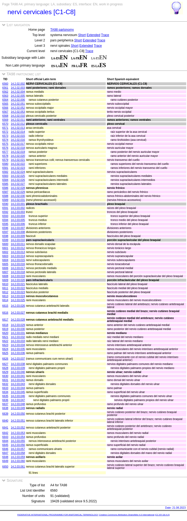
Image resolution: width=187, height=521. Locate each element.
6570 (5, 123)
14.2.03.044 (18, 388)
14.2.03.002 (18, 208)
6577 (5, 151)
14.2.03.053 (18, 432)
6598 (5, 236)
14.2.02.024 (18, 171)
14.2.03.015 (18, 260)
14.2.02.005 (18, 95)
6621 (5, 337)
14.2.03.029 (18, 325)
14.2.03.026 (18, 305)
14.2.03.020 (18, 280)
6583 (5, 175)
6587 (5, 191)
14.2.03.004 (18, 216)
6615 (5, 305)
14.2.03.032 (18, 337)
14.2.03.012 (18, 248)
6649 (5, 461)
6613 (5, 296)
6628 (5, 368)
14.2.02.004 (18, 91)
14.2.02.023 (18, 167)
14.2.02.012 (18, 123)
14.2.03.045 (18, 392)
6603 (5, 256)
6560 (5, 83)
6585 (5, 183)
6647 (5, 453)
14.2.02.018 (18, 147)
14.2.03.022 (18, 288)
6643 (5, 437)
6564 (5, 99)
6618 (5, 325)
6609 (5, 280)
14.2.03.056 (18, 445)
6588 (5, 196)
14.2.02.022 (18, 163)
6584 (5, 179)
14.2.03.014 (18, 256)
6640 (5, 420)
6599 (5, 240)
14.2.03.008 (18, 232)
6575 (5, 143)
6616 (5, 312)
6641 (5, 427)
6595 (5, 224)
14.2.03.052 (18, 427)
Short (82, 35)
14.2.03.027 (18, 312)
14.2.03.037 (18, 358)
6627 (5, 364)
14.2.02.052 (18, 107)
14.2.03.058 (18, 453)
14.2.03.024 (18, 296)
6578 (5, 155)
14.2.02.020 (18, 155)
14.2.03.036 (18, 353)
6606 (5, 268)
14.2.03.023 (18, 292)
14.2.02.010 (18, 115)
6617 (5, 319)
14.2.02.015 (18, 135)
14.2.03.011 (18, 244)
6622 (5, 341)
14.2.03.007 (18, 228)
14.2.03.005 (18, 220)
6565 (5, 103)
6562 (5, 91)
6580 (5, 163)
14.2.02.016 (18, 139)
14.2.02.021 (18, 159)
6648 (5, 457)
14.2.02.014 (18, 131)
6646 (5, 449)
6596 (5, 228)
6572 (5, 131)
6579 (5, 159)
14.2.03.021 (18, 284)
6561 (5, 87)
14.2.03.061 (18, 466)
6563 (5, 95)
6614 (5, 300)
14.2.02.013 (18, 127)
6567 (5, 111)
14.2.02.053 (18, 111)
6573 (5, 135)
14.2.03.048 (18, 404)
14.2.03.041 (18, 376)
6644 (5, 441)
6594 (5, 220)
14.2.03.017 (18, 268)
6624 (5, 349)
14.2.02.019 (18, 151)
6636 (5, 400)
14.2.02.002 (18, 83)
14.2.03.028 (18, 319)
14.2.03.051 (18, 420)
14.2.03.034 (18, 345)
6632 (5, 384)
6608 (5, 276)
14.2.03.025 (18, 300)
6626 (5, 358)
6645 (5, 445)
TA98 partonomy (62, 30)
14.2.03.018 (18, 272)
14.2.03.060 (18, 461)
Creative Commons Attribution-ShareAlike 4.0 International (126, 515)
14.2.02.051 (18, 103)
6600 (5, 244)
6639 (5, 413)
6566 (5, 107)
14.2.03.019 (18, 276)
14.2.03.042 (18, 380)
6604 (5, 260)
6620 (5, 333)
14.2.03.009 (18, 236)
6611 (5, 288)
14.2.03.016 (18, 264)
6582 (5, 171)
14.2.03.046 (18, 396)
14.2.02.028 (18, 187)
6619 (5, 329)
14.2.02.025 (18, 175)
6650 (5, 466)
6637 (5, 404)
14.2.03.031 (18, 333)
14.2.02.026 (18, 179)
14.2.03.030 (18, 329)
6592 (5, 212)
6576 (5, 147)
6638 (5, 408)
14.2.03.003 (18, 212)
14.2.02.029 (18, 191)
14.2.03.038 (18, 364)
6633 (5, 388)
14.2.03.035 (18, 349)
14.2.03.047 (18, 400)
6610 (5, 284)
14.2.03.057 (18, 449)
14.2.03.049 (18, 408)
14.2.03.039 (18, 368)
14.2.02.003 (18, 87)
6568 (5, 115)
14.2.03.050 (18, 413)
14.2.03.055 (18, 441)
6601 (5, 248)
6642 (5, 432)
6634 (5, 392)
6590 (5, 204)
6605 (5, 264)
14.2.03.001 (18, 204)
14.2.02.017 (18, 143)
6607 (5, 272)
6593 (5, 216)
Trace (105, 35)
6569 (5, 119)
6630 (5, 376)
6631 (5, 380)
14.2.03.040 (18, 372)
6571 (5, 127)
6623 (5, 345)
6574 (5, 139)
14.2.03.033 (18, 341)
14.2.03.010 (18, 240)
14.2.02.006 (18, 99)
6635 (5, 396)
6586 (5, 187)
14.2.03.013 (18, 252)
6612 (5, 292)
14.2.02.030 (18, 196)
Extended (93, 35)
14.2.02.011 (18, 119)
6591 (5, 208)
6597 (5, 232)
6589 (5, 200)
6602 (5, 252)
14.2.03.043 (18, 384)
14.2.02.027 (18, 183)
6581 (5, 167)
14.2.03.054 (18, 437)
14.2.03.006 (18, 224)
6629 (5, 372)
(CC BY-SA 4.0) (162, 515)
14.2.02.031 (18, 200)
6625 (5, 353)
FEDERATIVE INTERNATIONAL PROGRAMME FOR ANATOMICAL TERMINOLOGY (57, 515)
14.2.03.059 (18, 457)
